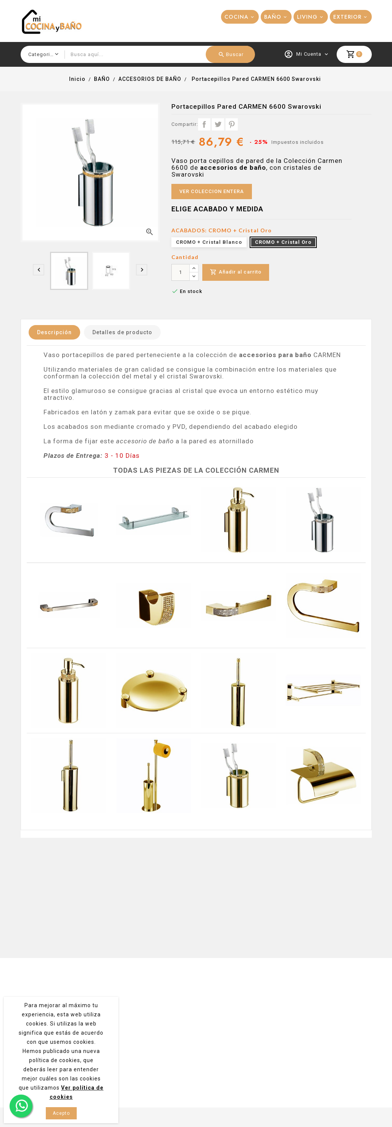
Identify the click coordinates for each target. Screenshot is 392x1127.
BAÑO (272, 17)
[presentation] (38, 269)
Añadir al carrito (235, 272)
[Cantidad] (180, 272)
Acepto (61, 1113)
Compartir (204, 124)
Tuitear (218, 124)
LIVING (307, 17)
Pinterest (232, 124)
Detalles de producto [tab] (122, 332)
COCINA (236, 17)
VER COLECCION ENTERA (211, 191)
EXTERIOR (347, 17)
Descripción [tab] (54, 332)
